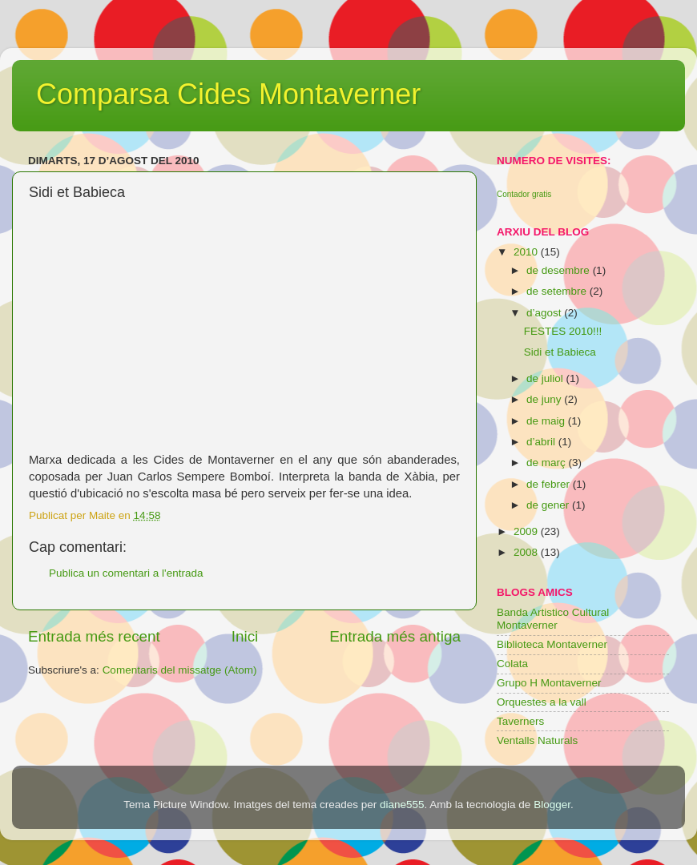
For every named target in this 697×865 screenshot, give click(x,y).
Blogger (552, 805)
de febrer (549, 484)
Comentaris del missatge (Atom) (180, 670)
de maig (547, 421)
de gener (549, 505)
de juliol (546, 378)
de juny (545, 399)
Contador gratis (524, 194)
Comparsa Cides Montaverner (228, 94)
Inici (245, 636)
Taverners (520, 721)
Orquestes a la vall (541, 702)
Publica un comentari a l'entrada (126, 573)
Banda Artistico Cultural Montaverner (553, 618)
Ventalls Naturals (537, 740)
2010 (527, 252)
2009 (527, 531)
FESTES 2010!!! (563, 331)
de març (547, 463)
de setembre (558, 291)
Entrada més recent (94, 636)
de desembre (559, 270)
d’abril (542, 442)
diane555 (402, 805)
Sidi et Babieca (560, 352)
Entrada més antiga (395, 636)
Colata (512, 664)
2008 (527, 552)
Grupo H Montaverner (549, 683)
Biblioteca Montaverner (552, 644)
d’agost (545, 313)
